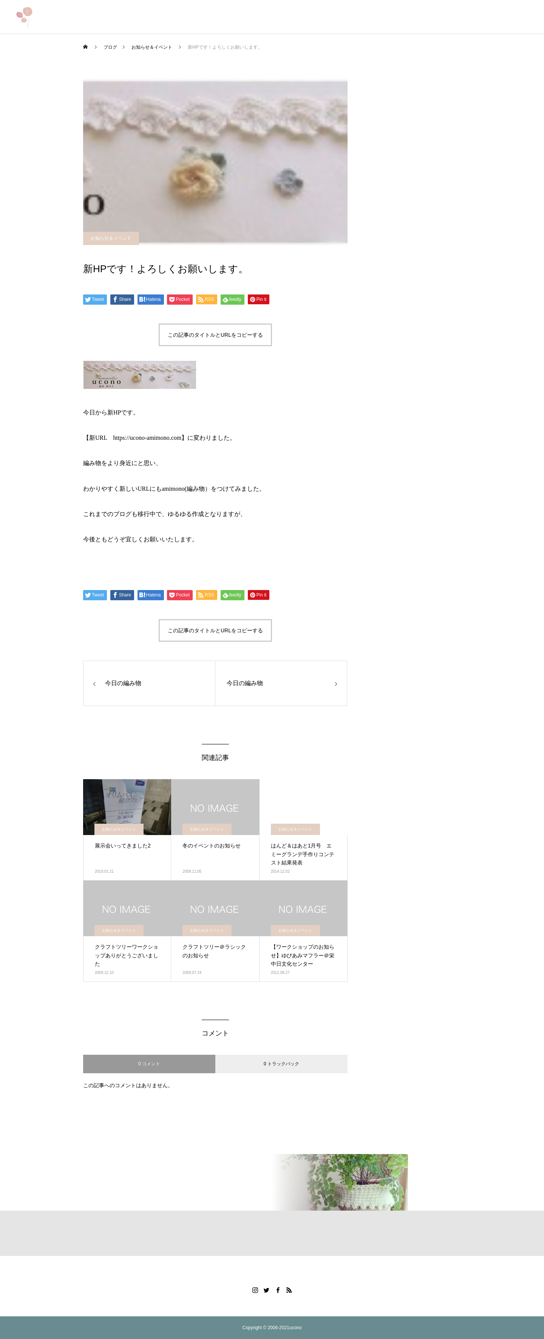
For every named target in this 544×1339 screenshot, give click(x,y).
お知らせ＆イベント (111, 238)
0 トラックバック (281, 1063)
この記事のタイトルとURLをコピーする (215, 335)
